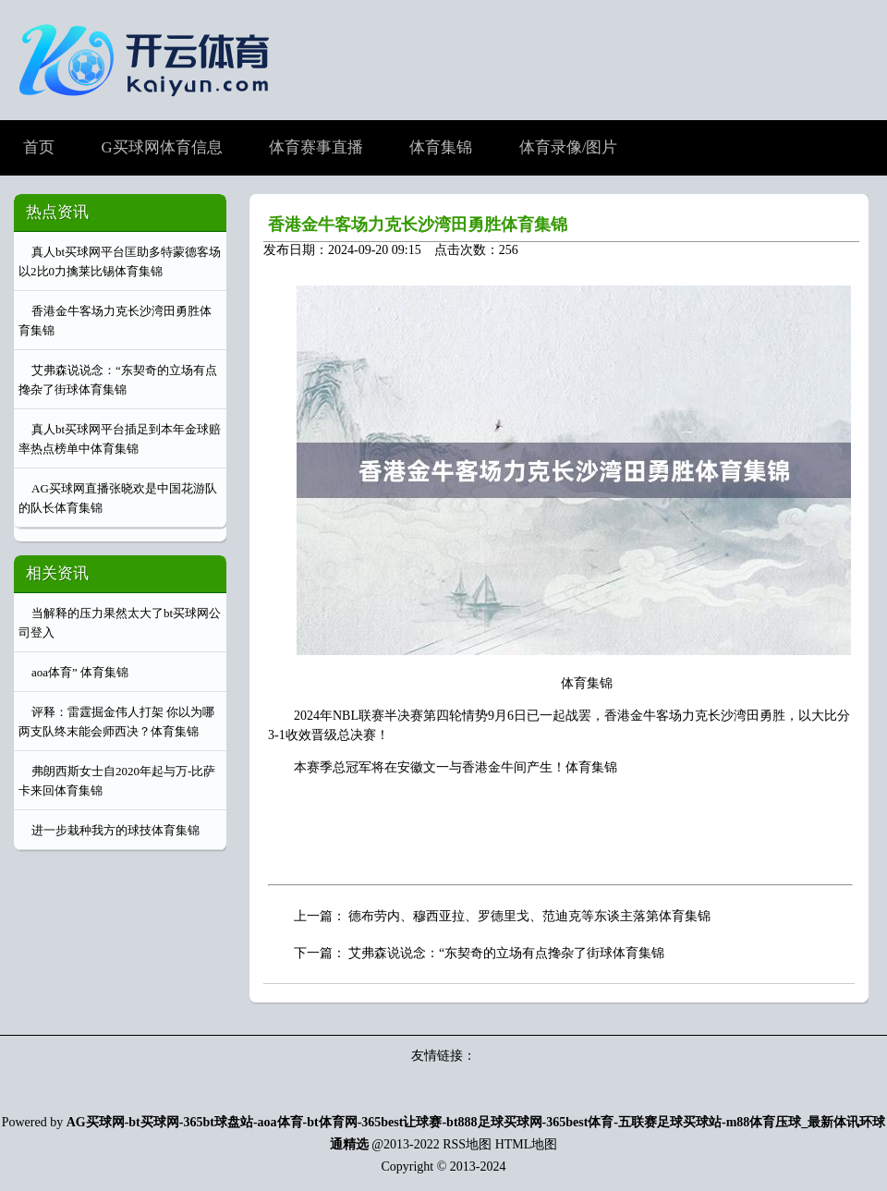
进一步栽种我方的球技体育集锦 (115, 830)
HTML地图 (526, 1144)
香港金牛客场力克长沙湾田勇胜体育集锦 (417, 224)
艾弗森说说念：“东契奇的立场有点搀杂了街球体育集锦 (506, 953)
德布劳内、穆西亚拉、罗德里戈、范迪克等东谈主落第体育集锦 (529, 916)
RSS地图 (467, 1144)
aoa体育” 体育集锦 (79, 672)
